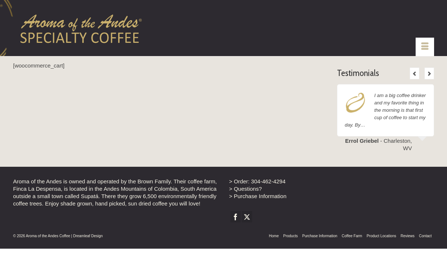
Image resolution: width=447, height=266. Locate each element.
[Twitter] (247, 216)
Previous (414, 73)
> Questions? (245, 189)
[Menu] (425, 47)
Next (429, 73)
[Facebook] (235, 216)
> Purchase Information (258, 196)
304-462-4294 (268, 181)
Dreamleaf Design (88, 236)
